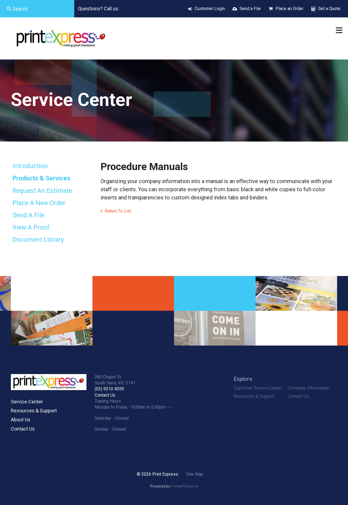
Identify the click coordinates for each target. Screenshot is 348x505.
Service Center (27, 401)
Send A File (28, 215)
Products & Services (41, 178)
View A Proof (31, 227)
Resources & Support (34, 410)
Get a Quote (329, 8)
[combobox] (37, 9)
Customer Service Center (258, 388)
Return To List (118, 211)
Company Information (309, 388)
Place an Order (289, 8)
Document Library (38, 239)
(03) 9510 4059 (109, 388)
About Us (20, 419)
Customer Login (210, 8)
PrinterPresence (184, 486)
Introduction (30, 166)
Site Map (194, 474)
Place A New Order (39, 203)
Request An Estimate (42, 191)
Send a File (250, 8)
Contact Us (23, 429)
